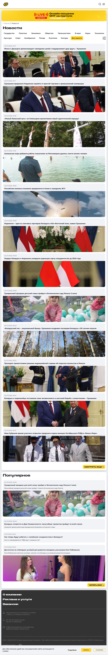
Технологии (99, 33)
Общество (49, 33)
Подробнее (72, 650)
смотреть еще (93, 467)
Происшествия (64, 33)
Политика (23, 33)
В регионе (53, 38)
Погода (42, 38)
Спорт (18, 38)
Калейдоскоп (29, 38)
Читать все (95, 585)
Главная (6, 23)
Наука (87, 33)
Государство (9, 33)
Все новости (77, 38)
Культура (8, 38)
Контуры (64, 38)
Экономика (36, 33)
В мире (78, 33)
